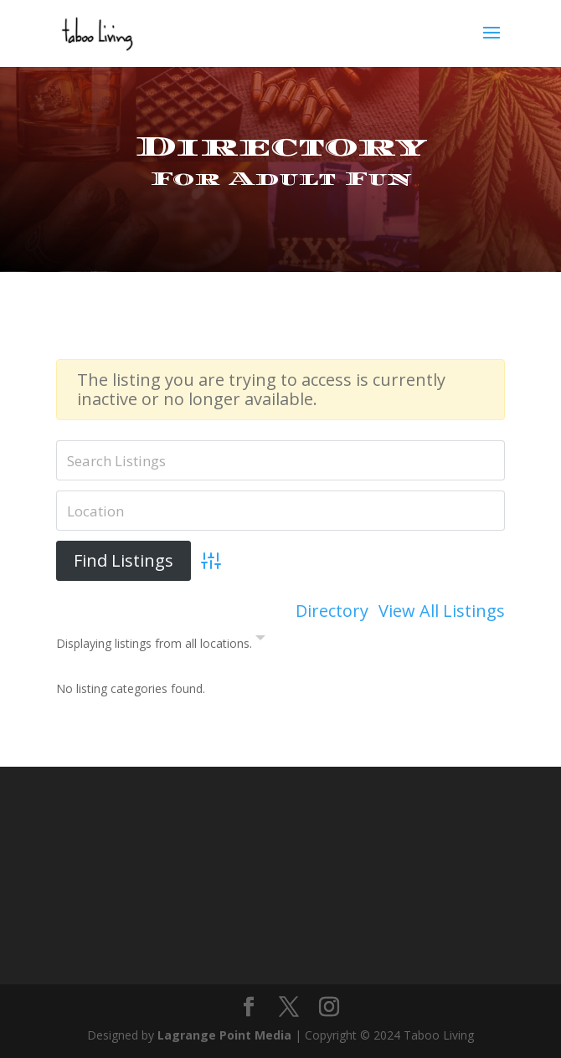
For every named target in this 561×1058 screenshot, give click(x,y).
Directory (332, 611)
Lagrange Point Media (224, 1035)
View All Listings (441, 611)
